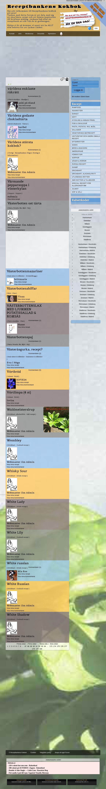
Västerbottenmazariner (25, 271)
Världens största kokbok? (20, 144)
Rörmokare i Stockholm (87, 301)
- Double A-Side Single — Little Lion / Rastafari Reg (27, 770)
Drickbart (77, 170)
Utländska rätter (81, 177)
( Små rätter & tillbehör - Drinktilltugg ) (22, 276)
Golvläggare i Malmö (87, 279)
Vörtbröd (14, 371)
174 (54, 646)
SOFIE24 (21, 379)
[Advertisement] (53, 56)
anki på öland (26, 102)
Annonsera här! (86, 210)
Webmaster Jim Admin (21, 172)
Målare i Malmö (87, 269)
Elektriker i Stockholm (87, 254)
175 (58, 646)
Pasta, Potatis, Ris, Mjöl (84, 127)
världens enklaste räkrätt (21, 90)
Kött (74, 117)
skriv (20, 34)
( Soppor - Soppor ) (15, 193)
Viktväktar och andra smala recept (86, 137)
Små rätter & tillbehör (83, 180)
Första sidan (21, 644)
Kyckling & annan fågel (83, 120)
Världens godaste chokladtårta (21, 117)
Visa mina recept (24, 105)
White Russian (18, 584)
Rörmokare (87, 236)
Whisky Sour (17, 471)
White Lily (15, 532)
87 (25, 646)
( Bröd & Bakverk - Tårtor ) (18, 124)
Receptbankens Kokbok (44, 6)
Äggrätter (77, 111)
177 (65, 646)
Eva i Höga (13, 362)
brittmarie (20, 279)
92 (39, 646)
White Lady (16, 502)
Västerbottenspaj (20, 337)
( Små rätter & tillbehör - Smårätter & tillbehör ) (25, 358)
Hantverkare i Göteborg (87, 247)
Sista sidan (54, 644)
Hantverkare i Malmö (87, 250)
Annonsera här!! (53, 760)
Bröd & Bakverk (79, 148)
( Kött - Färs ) (12, 293)
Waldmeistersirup (21, 409)
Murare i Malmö (87, 288)
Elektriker (87, 221)
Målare (87, 224)
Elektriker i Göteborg (87, 257)
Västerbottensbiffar (22, 288)
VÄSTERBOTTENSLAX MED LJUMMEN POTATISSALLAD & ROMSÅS (24, 311)
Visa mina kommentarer (27, 108)
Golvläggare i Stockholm (87, 273)
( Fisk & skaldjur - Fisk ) (16, 321)
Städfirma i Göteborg (87, 313)
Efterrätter (78, 142)
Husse (21, 324)
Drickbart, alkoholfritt (84, 174)
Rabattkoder (80, 200)
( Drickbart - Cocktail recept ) (18, 445)
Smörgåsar (77, 151)
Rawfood (76, 107)
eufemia (12, 196)
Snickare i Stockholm (87, 291)
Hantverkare (87, 218)
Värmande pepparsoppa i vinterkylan (18, 185)
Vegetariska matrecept (83, 133)
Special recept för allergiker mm (81, 184)
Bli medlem (76, 96)
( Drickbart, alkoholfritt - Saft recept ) (21, 414)
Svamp (75, 167)
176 (62, 646)
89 (31, 646)
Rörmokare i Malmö (87, 307)
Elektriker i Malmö (87, 260)
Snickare (87, 233)
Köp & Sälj (77, 192)
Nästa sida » (44, 644)
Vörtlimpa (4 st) (19, 392)
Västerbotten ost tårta (24, 203)
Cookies (33, 752)
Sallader (76, 130)
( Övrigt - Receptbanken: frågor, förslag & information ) (24, 154)
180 (40, 649)
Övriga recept (79, 164)
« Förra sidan (31, 644)
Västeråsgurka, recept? (24, 349)
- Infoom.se (10, 763)
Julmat (75, 189)
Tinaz (21, 296)
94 (45, 646)
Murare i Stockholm (87, 282)
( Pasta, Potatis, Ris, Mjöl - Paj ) (19, 208)
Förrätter (77, 154)
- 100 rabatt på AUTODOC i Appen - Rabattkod (25, 768)
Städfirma (87, 240)
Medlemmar (29, 34)
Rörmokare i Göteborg (87, 304)
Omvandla (40, 34)
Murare (87, 230)
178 (33, 649)
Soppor (75, 158)
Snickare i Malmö (87, 298)
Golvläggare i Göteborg (87, 276)
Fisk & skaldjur (79, 123)
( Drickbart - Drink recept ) (17, 476)
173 (51, 646)
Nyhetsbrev (52, 34)
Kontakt (11, 34)
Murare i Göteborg (87, 285)
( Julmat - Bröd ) (13, 376)
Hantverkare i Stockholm (87, 244)
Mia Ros (22, 571)
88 (28, 646)
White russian (18, 563)
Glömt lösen (85, 96)
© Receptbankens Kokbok (18, 752)
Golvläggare (87, 227)
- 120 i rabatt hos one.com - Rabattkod (21, 765)
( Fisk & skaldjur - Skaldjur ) (18, 99)
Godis (75, 145)
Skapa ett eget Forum (62, 752)
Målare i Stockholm (87, 263)
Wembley (14, 440)
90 (34, 646)
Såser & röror (79, 161)
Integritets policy (45, 752)
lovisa (10, 400)
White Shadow (18, 614)
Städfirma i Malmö (87, 317)
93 (42, 646)
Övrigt (75, 114)
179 (37, 649)
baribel (22, 127)
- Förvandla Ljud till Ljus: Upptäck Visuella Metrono (27, 773)
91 (37, 646)
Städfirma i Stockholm (87, 310)
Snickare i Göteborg (87, 295)
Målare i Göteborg (87, 266)
